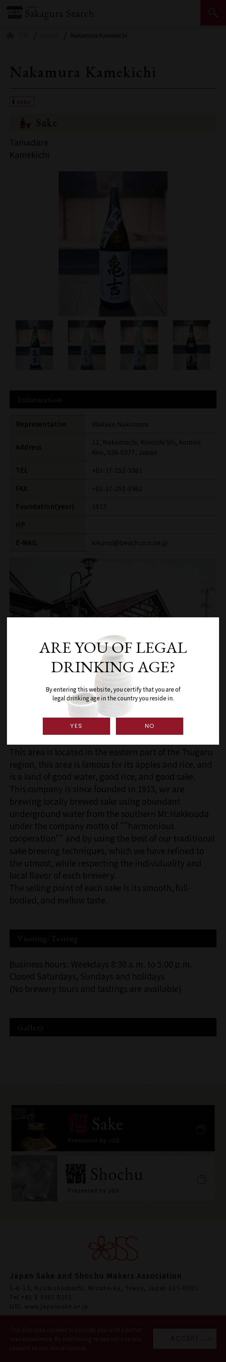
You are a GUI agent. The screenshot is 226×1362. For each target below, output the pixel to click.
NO (150, 726)
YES (76, 726)
